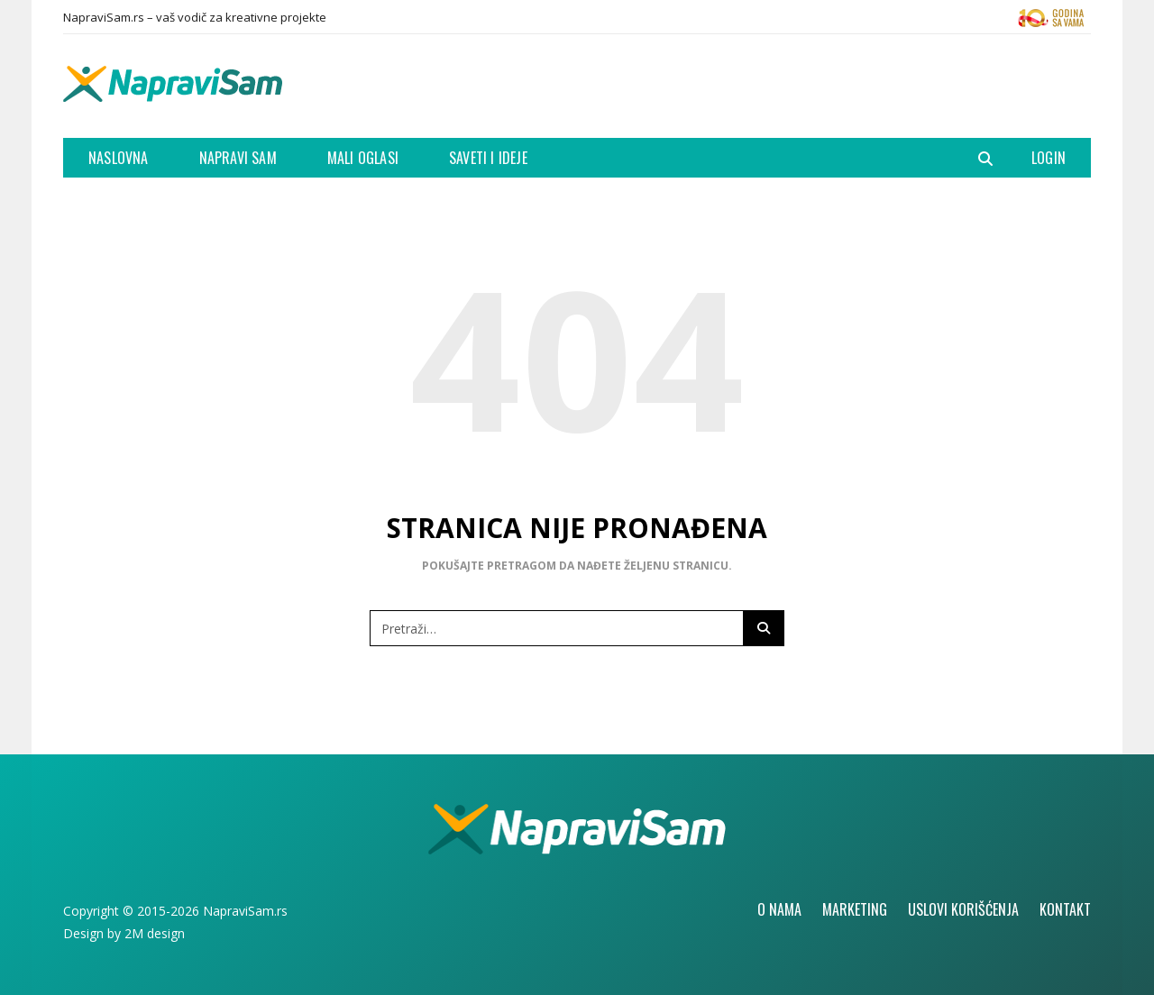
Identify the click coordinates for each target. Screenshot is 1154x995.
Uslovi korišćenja (963, 909)
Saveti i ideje (488, 158)
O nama (779, 909)
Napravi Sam (238, 158)
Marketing (854, 909)
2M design (154, 933)
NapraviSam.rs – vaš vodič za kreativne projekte (194, 17)
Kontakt (1065, 909)
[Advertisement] (763, 83)
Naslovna (118, 158)
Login (1048, 158)
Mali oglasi (362, 158)
